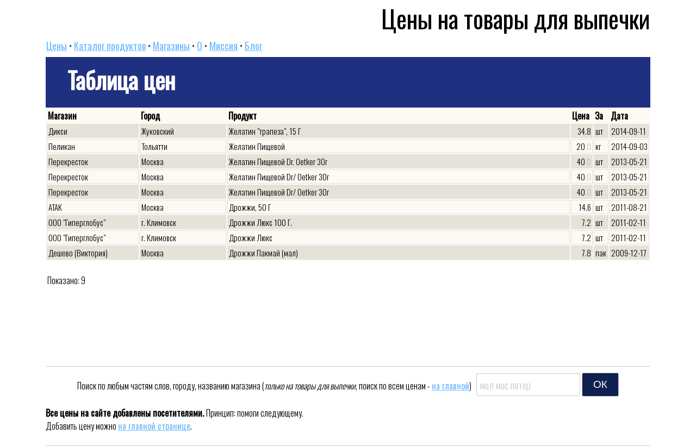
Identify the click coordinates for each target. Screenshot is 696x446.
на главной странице (154, 425)
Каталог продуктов (110, 46)
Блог (253, 46)
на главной (450, 385)
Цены (56, 46)
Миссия (223, 46)
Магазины (171, 46)
